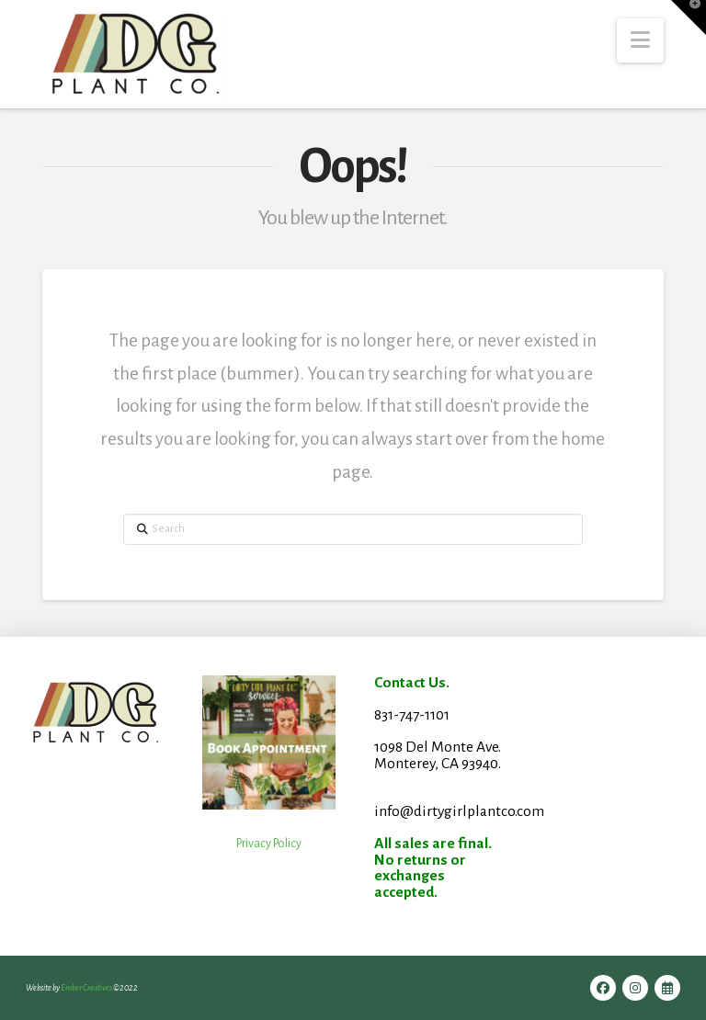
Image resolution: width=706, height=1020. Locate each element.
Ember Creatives (86, 987)
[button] (640, 40)
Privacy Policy (269, 843)
